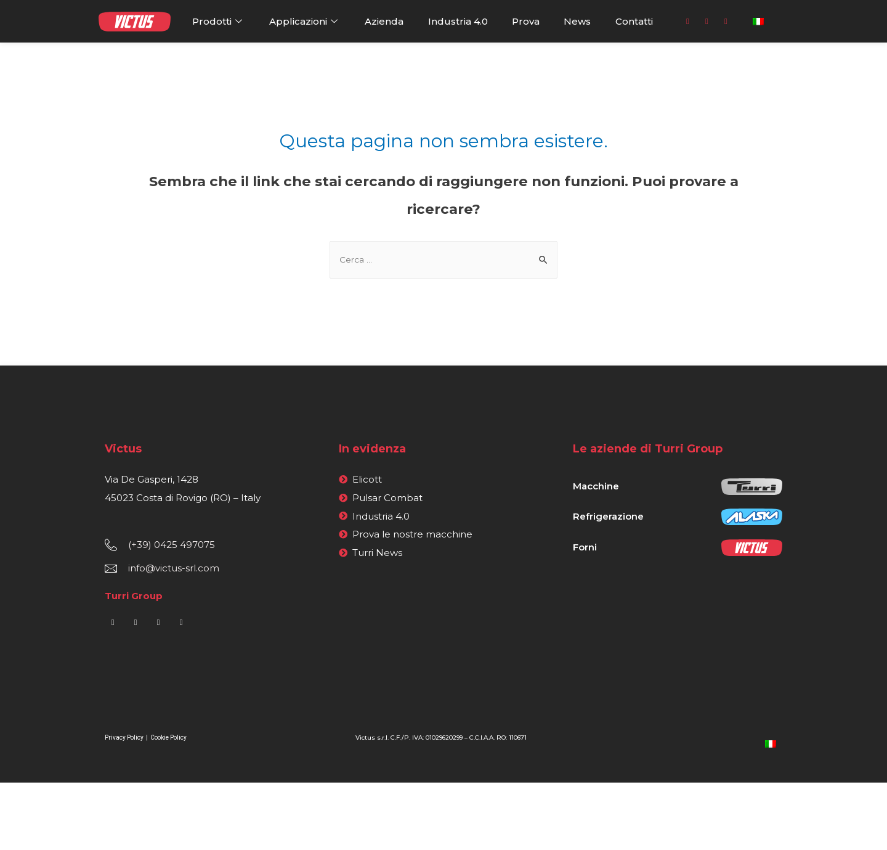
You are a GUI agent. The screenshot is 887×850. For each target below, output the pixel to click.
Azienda (384, 21)
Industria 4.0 (458, 21)
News (577, 21)
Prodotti (218, 21)
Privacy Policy (125, 738)
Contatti (634, 21)
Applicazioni (305, 21)
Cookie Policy (168, 738)
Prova (526, 21)
